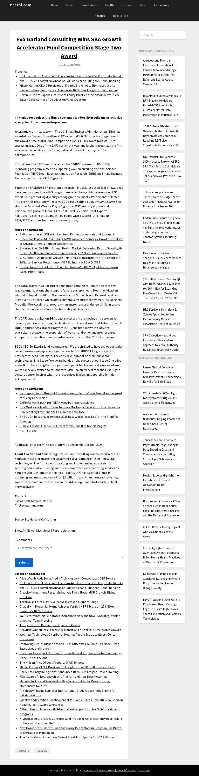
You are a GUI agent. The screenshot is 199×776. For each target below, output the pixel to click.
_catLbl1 (41, 750)
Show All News (24, 530)
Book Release (89, 5)
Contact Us (90, 770)
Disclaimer (43, 530)
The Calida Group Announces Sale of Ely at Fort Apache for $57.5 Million (67, 737)
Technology (161, 5)
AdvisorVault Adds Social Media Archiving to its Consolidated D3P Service (67, 578)
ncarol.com (20, 5)
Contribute (144, 770)
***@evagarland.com (29, 505)
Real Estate (120, 16)
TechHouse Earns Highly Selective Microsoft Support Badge (59, 602)
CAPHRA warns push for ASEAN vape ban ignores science (57, 402)
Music (143, 5)
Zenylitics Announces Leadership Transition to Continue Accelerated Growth (70, 630)
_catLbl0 (23, 750)
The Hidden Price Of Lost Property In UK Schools (52, 662)
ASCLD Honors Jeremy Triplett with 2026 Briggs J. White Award (161, 531)
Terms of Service (126, 770)
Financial (100, 16)
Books (69, 5)
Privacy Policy (107, 770)
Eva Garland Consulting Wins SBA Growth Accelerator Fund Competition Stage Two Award (69, 47)
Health (109, 5)
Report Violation (63, 530)
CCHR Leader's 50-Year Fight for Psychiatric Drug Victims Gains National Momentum (160, 398)
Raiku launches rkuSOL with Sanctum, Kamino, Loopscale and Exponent (67, 234)
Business (127, 5)
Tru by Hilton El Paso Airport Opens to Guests (50, 625)
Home (54, 5)
